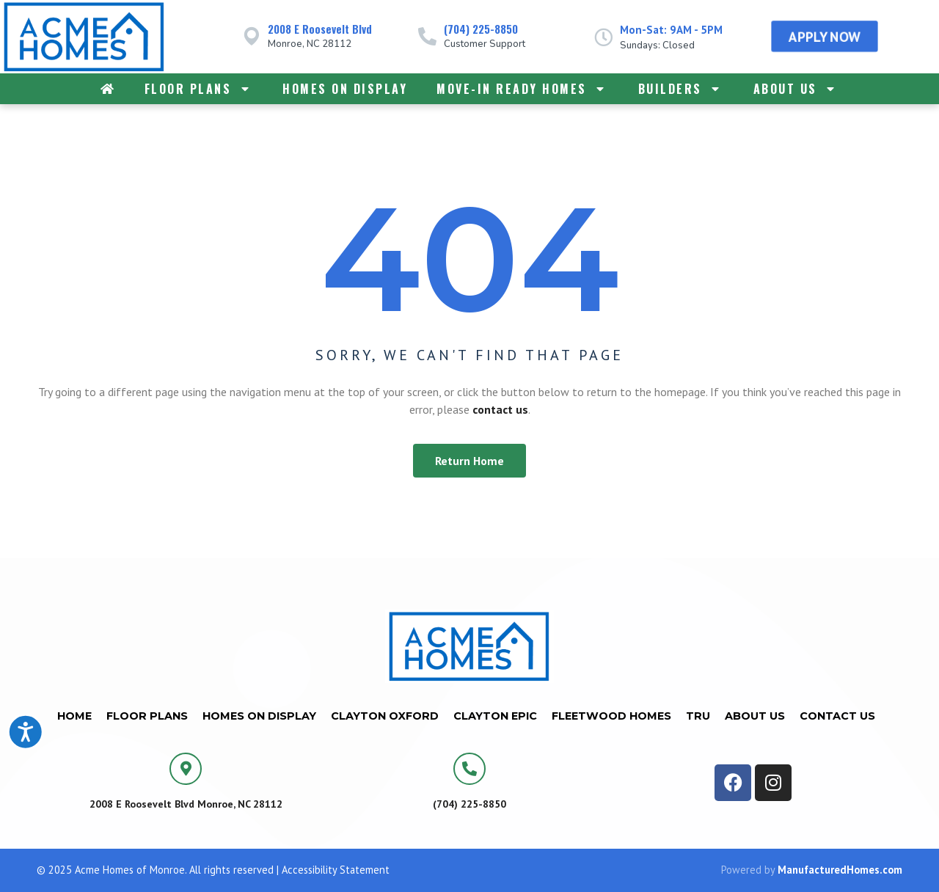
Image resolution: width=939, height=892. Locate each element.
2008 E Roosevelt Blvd (320, 29)
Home (74, 716)
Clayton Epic (495, 716)
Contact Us (837, 716)
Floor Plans (199, 89)
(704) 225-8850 (481, 29)
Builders (681, 89)
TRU (698, 716)
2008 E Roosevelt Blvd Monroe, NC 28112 (185, 804)
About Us (796, 89)
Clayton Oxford (385, 716)
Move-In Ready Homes (522, 89)
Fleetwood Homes (611, 716)
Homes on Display (344, 89)
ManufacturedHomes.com (840, 870)
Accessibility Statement (336, 870)
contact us (500, 409)
